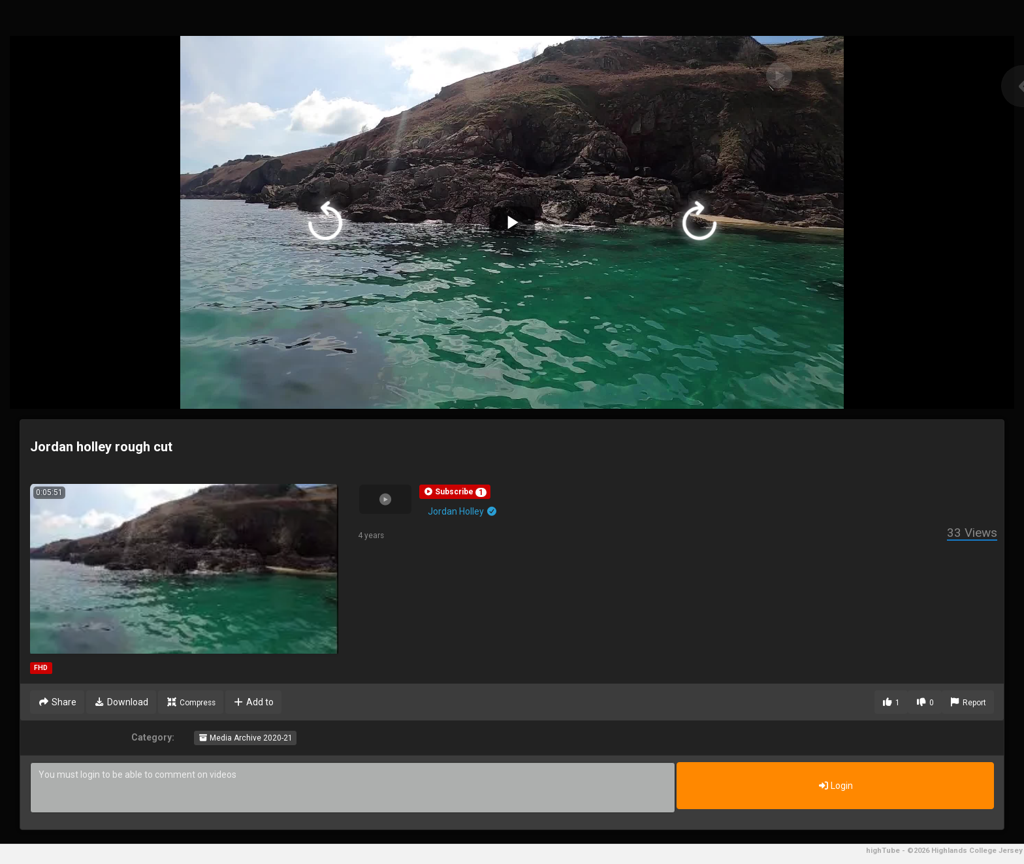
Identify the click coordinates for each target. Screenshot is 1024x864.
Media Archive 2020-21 (245, 738)
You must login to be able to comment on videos (352, 787)
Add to (253, 702)
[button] (454, 492)
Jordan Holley (463, 511)
